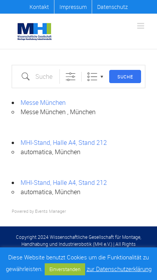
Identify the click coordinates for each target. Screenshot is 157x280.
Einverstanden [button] (64, 269)
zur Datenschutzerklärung (119, 269)
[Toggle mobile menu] (141, 26)
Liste (92, 77)
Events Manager (50, 211)
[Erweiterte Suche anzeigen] (70, 77)
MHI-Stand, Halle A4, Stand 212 (64, 142)
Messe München (43, 102)
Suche (125, 77)
